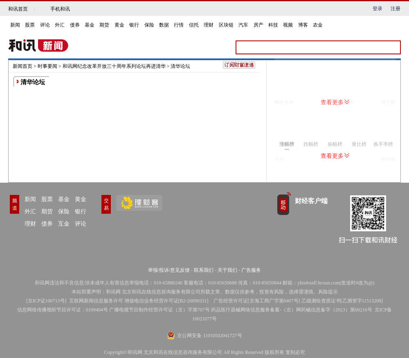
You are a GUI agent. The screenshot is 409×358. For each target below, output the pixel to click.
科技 (273, 25)
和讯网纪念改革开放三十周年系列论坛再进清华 (114, 66)
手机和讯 (60, 9)
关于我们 (227, 270)
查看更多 (335, 102)
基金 (89, 25)
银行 (134, 25)
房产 (258, 25)
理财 (208, 25)
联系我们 (203, 270)
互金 (64, 224)
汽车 (243, 25)
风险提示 (328, 292)
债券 (75, 25)
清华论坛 (180, 66)
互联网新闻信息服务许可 (96, 301)
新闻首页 (22, 66)
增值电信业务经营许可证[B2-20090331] (166, 301)
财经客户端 (311, 200)
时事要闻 (47, 66)
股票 (30, 25)
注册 (395, 8)
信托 (194, 25)
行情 (179, 25)
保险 (149, 25)
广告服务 (251, 270)
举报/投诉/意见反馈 (169, 270)
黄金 (119, 25)
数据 (164, 25)
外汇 (60, 25)
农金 (318, 25)
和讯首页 (18, 9)
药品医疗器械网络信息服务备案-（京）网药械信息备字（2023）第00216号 (291, 310)
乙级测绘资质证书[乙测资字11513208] (342, 301)
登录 (377, 8)
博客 (303, 25)
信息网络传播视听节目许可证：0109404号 (62, 310)
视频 (288, 25)
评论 (45, 25)
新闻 (15, 25)
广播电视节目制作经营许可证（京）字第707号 (159, 310)
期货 (104, 25)
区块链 (226, 25)
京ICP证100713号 (46, 301)
